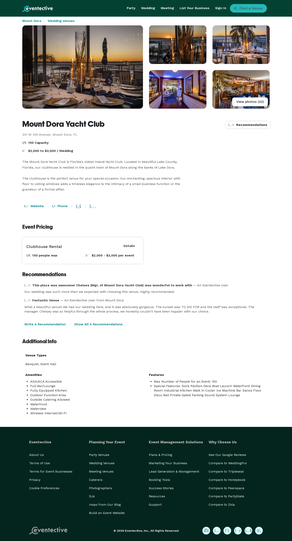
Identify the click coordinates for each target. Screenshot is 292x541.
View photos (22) (250, 102)
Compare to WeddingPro (228, 463)
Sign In (220, 8)
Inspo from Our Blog (105, 504)
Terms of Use (39, 463)
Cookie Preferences (44, 488)
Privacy (34, 480)
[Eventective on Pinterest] (227, 531)
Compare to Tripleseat (226, 471)
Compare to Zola (222, 504)
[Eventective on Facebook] (206, 531)
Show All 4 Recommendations (98, 324)
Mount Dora (31, 21)
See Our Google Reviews (227, 455)
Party (131, 8)
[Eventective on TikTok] (238, 531)
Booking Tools (159, 480)
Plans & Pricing (160, 455)
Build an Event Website (107, 513)
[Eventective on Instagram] (217, 531)
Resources (157, 496)
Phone (60, 206)
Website (34, 206)
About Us (36, 455)
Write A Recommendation (45, 324)
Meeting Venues (101, 471)
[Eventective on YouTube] (248, 531)
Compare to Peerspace (226, 488)
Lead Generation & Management (174, 471)
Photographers (100, 488)
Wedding (148, 8)
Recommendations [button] (247, 125)
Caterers (95, 480)
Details (129, 246)
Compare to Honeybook (227, 480)
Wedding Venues (61, 21)
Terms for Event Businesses (50, 471)
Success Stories (161, 488)
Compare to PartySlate (226, 496)
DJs (92, 496)
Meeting (167, 8)
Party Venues (99, 455)
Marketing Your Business (168, 463)
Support (155, 504)
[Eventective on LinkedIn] (259, 531)
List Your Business (194, 8)
